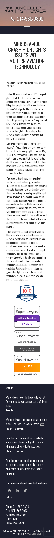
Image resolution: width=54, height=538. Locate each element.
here (8, 405)
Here (38, 442)
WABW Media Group (34, 533)
